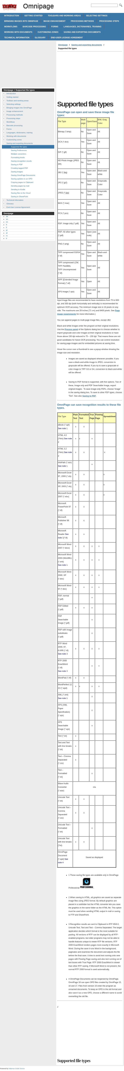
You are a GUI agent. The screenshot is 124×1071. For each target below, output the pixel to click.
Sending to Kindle (18, 189)
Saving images (17, 172)
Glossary (40, 37)
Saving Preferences (19, 150)
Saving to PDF (89, 396)
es (7, 222)
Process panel (71, 329)
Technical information (16, 37)
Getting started (33, 16)
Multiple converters (18, 154)
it (6, 227)
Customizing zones (48, 32)
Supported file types (19, 147)
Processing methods (82, 21)
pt (6, 233)
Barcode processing (34, 27)
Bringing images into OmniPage (21, 21)
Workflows (10, 27)
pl (6, 230)
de (7, 216)
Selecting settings (96, 16)
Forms (54, 27)
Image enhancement (54, 21)
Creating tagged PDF (19, 168)
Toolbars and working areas (64, 16)
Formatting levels (18, 157)
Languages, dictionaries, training (82, 27)
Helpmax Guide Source (17, 1068)
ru (7, 236)
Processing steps (109, 21)
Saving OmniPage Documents (23, 175)
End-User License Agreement (67, 37)
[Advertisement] (84, 76)
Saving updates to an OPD (21, 179)
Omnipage (9, 7)
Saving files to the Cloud (21, 193)
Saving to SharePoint (19, 197)
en (7, 219)
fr (6, 225)
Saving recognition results (21, 161)
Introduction (11, 16)
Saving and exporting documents (82, 32)
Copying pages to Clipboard (22, 182)
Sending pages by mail (20, 186)
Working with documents (18, 32)
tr (6, 238)
